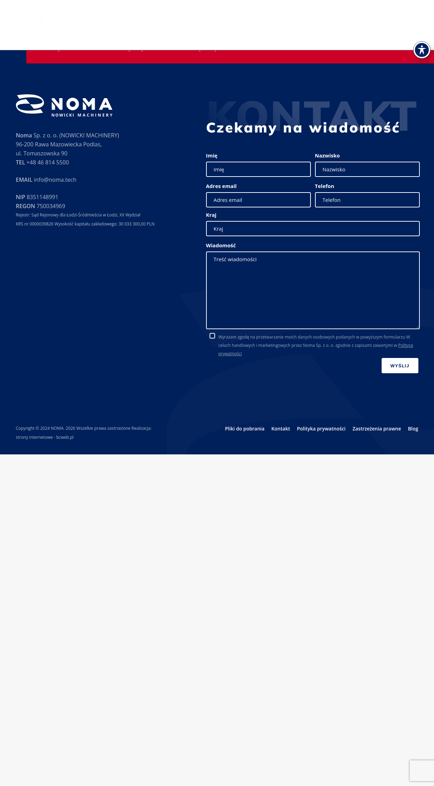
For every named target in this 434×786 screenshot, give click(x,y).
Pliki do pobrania (289, 35)
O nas (94, 35)
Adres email (221, 185)
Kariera (360, 35)
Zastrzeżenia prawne (376, 428)
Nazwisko (327, 155)
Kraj (211, 214)
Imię (212, 155)
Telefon (324, 185)
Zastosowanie (153, 35)
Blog (413, 428)
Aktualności (331, 35)
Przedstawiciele (243, 35)
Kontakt (385, 35)
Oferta (116, 35)
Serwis (190, 35)
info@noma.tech (55, 179)
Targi (211, 35)
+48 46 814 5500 (47, 162)
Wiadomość (221, 245)
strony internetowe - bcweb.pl (45, 437)
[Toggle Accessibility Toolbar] (422, 40)
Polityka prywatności (321, 428)
